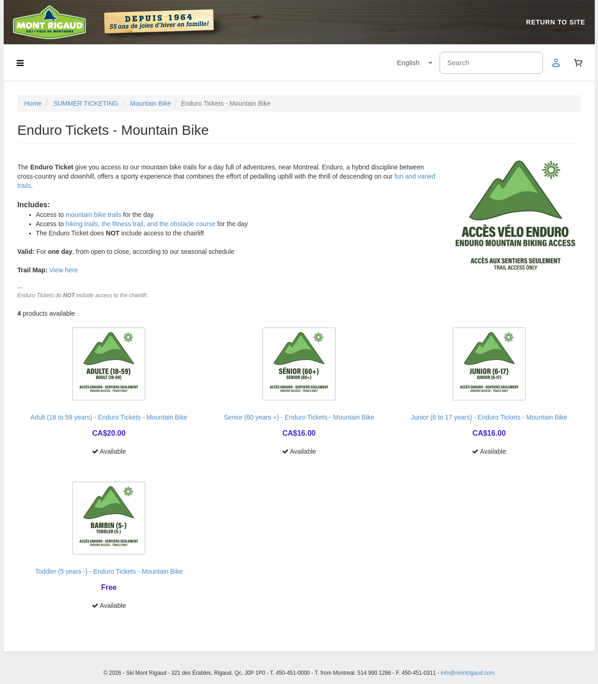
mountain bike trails (93, 214)
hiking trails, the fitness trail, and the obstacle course (141, 224)
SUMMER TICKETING (85, 103)
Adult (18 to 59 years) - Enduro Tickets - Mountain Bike (108, 417)
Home (33, 103)
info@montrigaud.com (468, 673)
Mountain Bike (150, 103)
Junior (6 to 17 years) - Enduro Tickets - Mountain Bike (489, 417)
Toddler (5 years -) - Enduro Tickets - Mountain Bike (109, 571)
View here (63, 270)
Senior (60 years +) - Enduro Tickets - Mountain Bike (299, 417)
